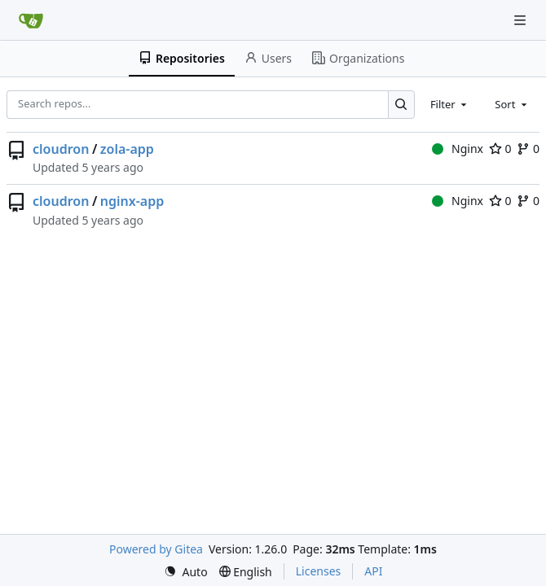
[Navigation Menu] (521, 20)
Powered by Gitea (156, 549)
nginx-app (132, 201)
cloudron (61, 149)
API (373, 571)
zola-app (127, 149)
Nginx (457, 148)
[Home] (31, 20)
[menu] (186, 571)
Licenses (318, 571)
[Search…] (401, 104)
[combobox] (450, 104)
